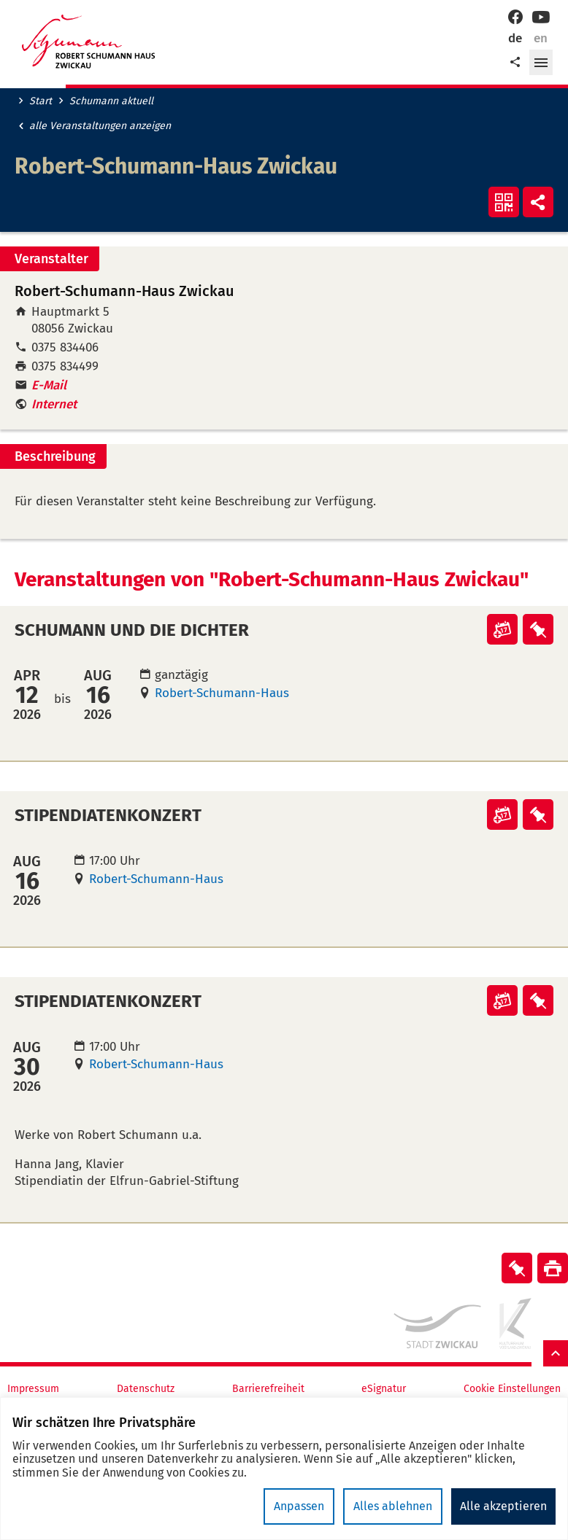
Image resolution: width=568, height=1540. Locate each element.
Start (40, 101)
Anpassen (299, 1506)
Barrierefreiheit (268, 1389)
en (541, 38)
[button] (541, 63)
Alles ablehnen (392, 1506)
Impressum (33, 1389)
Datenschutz (145, 1389)
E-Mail (48, 385)
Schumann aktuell (111, 101)
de (515, 38)
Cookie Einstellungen (512, 1389)
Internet (54, 404)
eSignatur (383, 1389)
